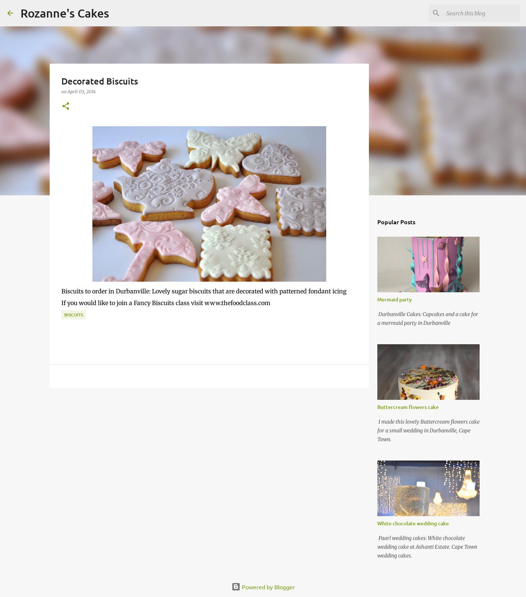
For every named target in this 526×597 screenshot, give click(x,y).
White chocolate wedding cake (413, 523)
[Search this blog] (481, 13)
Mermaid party (394, 299)
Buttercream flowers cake (408, 406)
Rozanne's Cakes (64, 13)
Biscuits (73, 315)
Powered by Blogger (263, 586)
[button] (65, 107)
